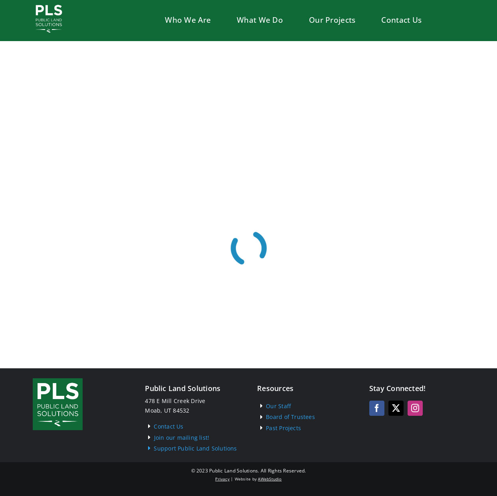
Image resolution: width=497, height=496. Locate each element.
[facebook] (376, 408)
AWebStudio (269, 479)
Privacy (222, 479)
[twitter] (396, 408)
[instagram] (415, 408)
